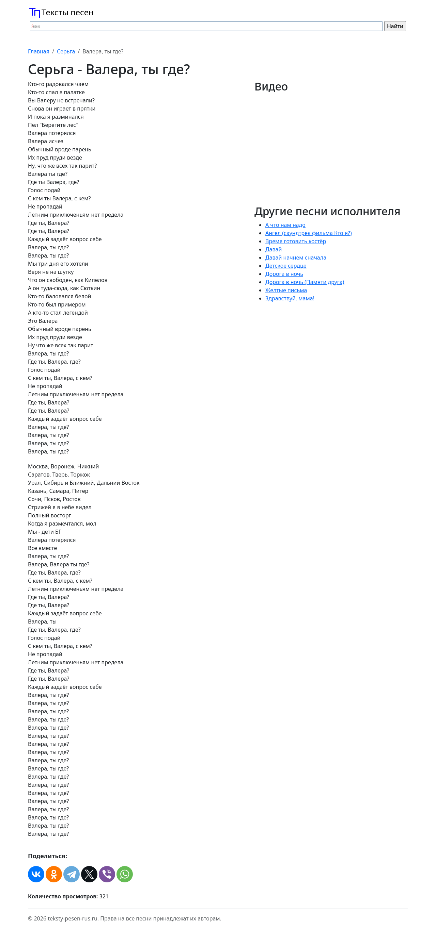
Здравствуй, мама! (289, 298)
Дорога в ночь (284, 274)
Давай (273, 249)
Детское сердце (286, 265)
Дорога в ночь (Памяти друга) (304, 282)
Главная (38, 51)
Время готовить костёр (295, 241)
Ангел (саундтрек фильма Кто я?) (308, 233)
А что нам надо (285, 225)
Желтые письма (286, 290)
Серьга (66, 51)
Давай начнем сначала (295, 257)
